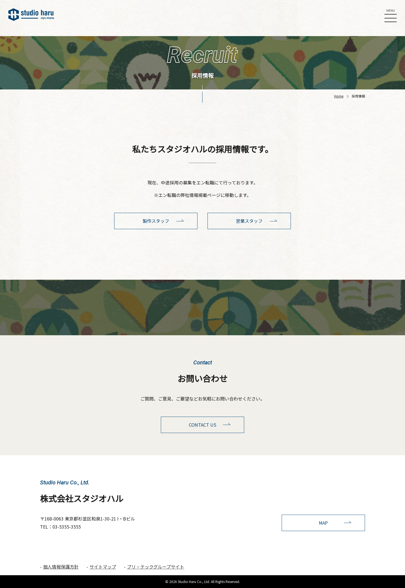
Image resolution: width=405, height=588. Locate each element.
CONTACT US (202, 424)
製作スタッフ (155, 220)
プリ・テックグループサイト (155, 566)
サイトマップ (102, 566)
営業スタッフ (249, 220)
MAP (323, 522)
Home (338, 96)
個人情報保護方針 (61, 566)
